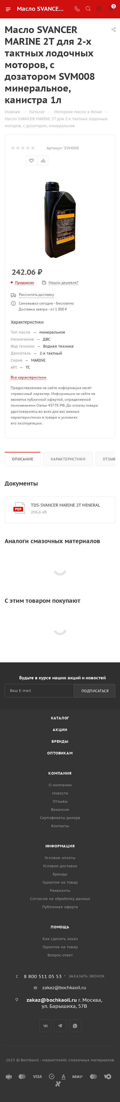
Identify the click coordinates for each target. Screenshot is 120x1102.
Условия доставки (60, 865)
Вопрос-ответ (60, 955)
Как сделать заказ (60, 938)
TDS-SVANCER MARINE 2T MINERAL (65, 505)
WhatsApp (75, 1026)
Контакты (60, 825)
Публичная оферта (60, 906)
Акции (60, 729)
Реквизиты (60, 890)
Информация (60, 846)
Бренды (60, 741)
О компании (60, 785)
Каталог (60, 718)
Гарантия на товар (60, 882)
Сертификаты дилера (60, 817)
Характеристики (68, 459)
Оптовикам (60, 753)
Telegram (60, 1026)
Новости (60, 793)
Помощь (60, 927)
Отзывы (60, 801)
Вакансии (60, 809)
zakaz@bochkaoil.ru (64, 987)
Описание (22, 459)
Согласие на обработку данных (60, 898)
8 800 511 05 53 (43, 976)
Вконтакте (45, 1026)
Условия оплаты (60, 857)
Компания (59, 773)
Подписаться (95, 691)
